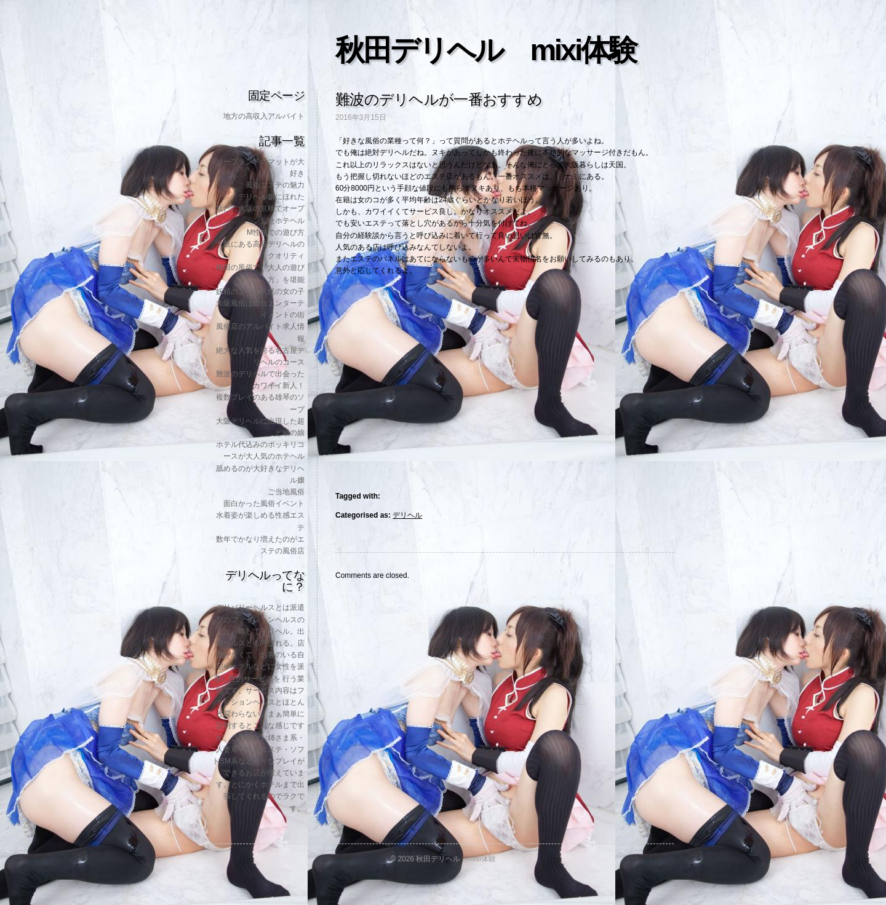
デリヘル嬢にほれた (271, 196)
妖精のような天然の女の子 (260, 291)
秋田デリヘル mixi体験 (485, 50)
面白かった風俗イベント (264, 503)
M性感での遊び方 (276, 232)
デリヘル (407, 515)
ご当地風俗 (286, 492)
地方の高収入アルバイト (264, 116)
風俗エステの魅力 (275, 185)
